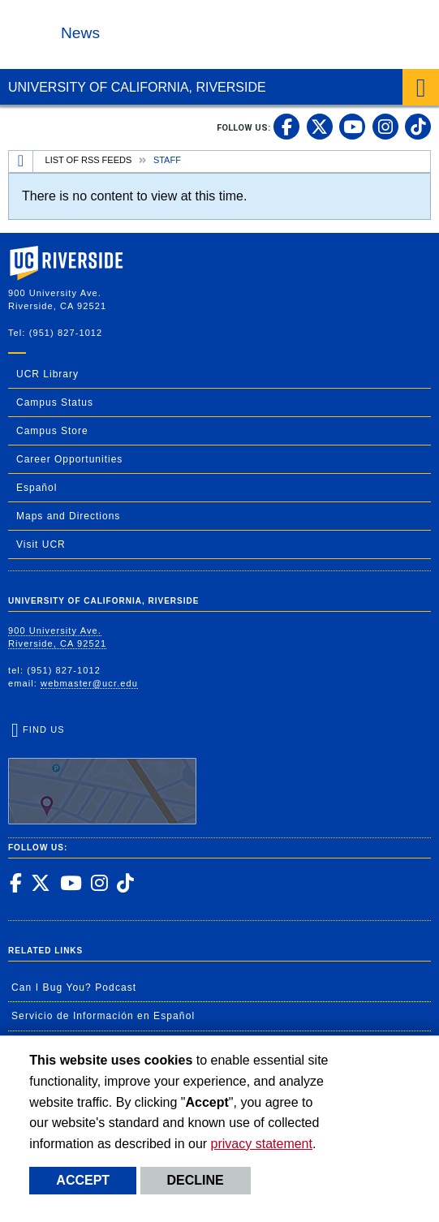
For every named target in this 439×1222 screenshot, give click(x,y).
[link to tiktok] (418, 127)
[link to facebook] (286, 127)
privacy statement (261, 1144)
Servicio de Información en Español (103, 1016)
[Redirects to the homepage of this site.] (21, 161)
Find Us (102, 775)
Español (36, 487)
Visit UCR (41, 544)
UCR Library (47, 374)
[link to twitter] (320, 127)
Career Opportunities (69, 459)
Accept (83, 1180)
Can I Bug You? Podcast (73, 987)
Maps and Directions (68, 516)
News (80, 32)
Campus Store (52, 431)
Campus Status (54, 402)
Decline (195, 1180)
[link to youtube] (352, 127)
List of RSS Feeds (88, 160)
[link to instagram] (385, 127)
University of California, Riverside (137, 87)
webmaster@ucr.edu (89, 683)
